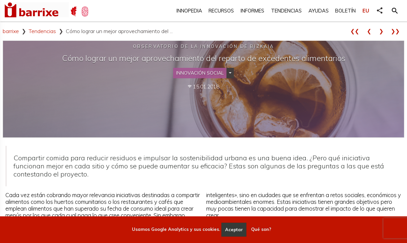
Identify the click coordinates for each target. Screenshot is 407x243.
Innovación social (200, 73)
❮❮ (357, 31)
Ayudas (318, 10)
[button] (395, 11)
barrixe (11, 31)
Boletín (345, 10)
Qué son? (261, 229)
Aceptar (234, 229)
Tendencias (286, 10)
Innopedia (189, 10)
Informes (252, 10)
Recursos (221, 10)
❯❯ (397, 31)
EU (365, 10)
